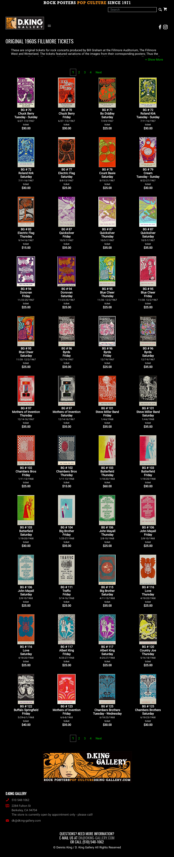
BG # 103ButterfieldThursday (107, 475)
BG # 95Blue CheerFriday (148, 296)
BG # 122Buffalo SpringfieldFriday (26, 713)
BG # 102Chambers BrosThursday (66, 475)
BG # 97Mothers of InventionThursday (26, 415)
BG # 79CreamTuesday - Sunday (147, 177)
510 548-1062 (17, 800)
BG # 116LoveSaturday (26, 654)
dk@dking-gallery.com (23, 820)
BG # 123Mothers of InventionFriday (66, 713)
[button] (154, 59)
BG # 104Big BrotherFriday (66, 534)
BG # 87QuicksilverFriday (66, 236)
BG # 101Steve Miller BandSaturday (148, 415)
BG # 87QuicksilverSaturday (148, 236)
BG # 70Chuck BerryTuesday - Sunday (25, 117)
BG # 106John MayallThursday (107, 534)
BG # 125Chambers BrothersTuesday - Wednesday (107, 713)
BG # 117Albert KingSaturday (107, 654)
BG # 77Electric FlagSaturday (66, 177)
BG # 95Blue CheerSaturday (26, 356)
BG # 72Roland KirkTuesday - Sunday (147, 117)
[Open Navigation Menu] (50, 25)
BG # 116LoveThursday (148, 594)
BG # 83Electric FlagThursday (26, 236)
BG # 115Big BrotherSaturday (107, 594)
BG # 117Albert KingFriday (66, 654)
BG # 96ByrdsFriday (66, 356)
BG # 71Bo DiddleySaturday (107, 117)
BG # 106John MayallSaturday (26, 594)
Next (99, 72)
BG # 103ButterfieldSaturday (26, 534)
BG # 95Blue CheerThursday (107, 296)
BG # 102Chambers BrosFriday (26, 475)
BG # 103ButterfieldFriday (148, 475)
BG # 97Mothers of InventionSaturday (66, 415)
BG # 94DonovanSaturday (66, 296)
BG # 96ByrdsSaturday (148, 356)
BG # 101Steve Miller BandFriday (107, 415)
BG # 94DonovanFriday (26, 296)
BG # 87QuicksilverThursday (107, 236)
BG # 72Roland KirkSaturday (26, 177)
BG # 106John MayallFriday (148, 534)
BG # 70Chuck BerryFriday (66, 117)
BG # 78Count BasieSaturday (107, 177)
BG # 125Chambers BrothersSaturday (148, 713)
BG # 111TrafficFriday (66, 594)
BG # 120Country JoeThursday (148, 654)
